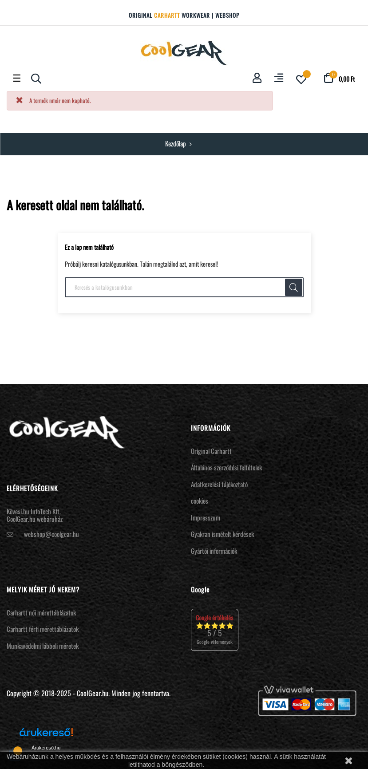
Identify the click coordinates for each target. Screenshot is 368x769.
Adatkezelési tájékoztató (219, 484)
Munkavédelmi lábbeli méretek (43, 646)
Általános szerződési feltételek (226, 467)
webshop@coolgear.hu (51, 534)
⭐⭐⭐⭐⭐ (214, 629)
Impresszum (205, 517)
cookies (199, 500)
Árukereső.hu (46, 747)
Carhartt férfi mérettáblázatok (43, 629)
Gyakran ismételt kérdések (222, 534)
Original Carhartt (211, 451)
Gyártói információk (214, 551)
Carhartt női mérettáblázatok (41, 612)
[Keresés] (184, 287)
